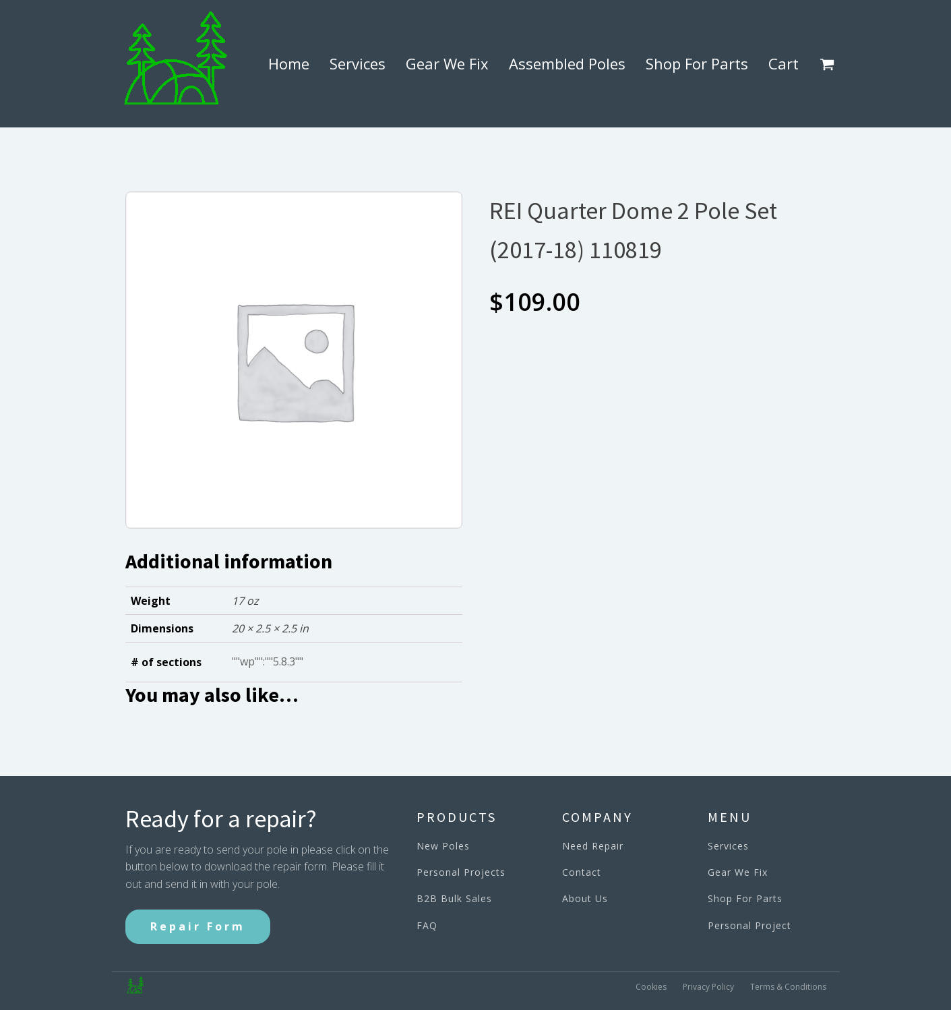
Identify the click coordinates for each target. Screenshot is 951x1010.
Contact (581, 872)
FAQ (427, 925)
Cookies (651, 986)
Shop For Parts (697, 63)
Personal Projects (461, 872)
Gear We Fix (447, 63)
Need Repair (592, 846)
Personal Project (749, 925)
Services (358, 63)
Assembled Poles (567, 63)
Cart (783, 63)
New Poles (443, 846)
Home (288, 63)
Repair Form (197, 926)
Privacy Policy (708, 986)
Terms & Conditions (788, 986)
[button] (830, 64)
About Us (585, 898)
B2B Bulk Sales (454, 898)
